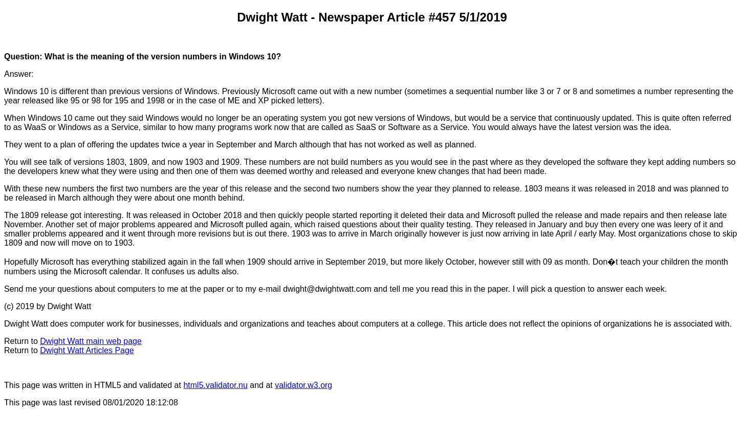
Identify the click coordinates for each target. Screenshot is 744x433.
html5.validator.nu (215, 385)
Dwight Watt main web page (91, 341)
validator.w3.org (303, 385)
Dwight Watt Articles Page (87, 350)
